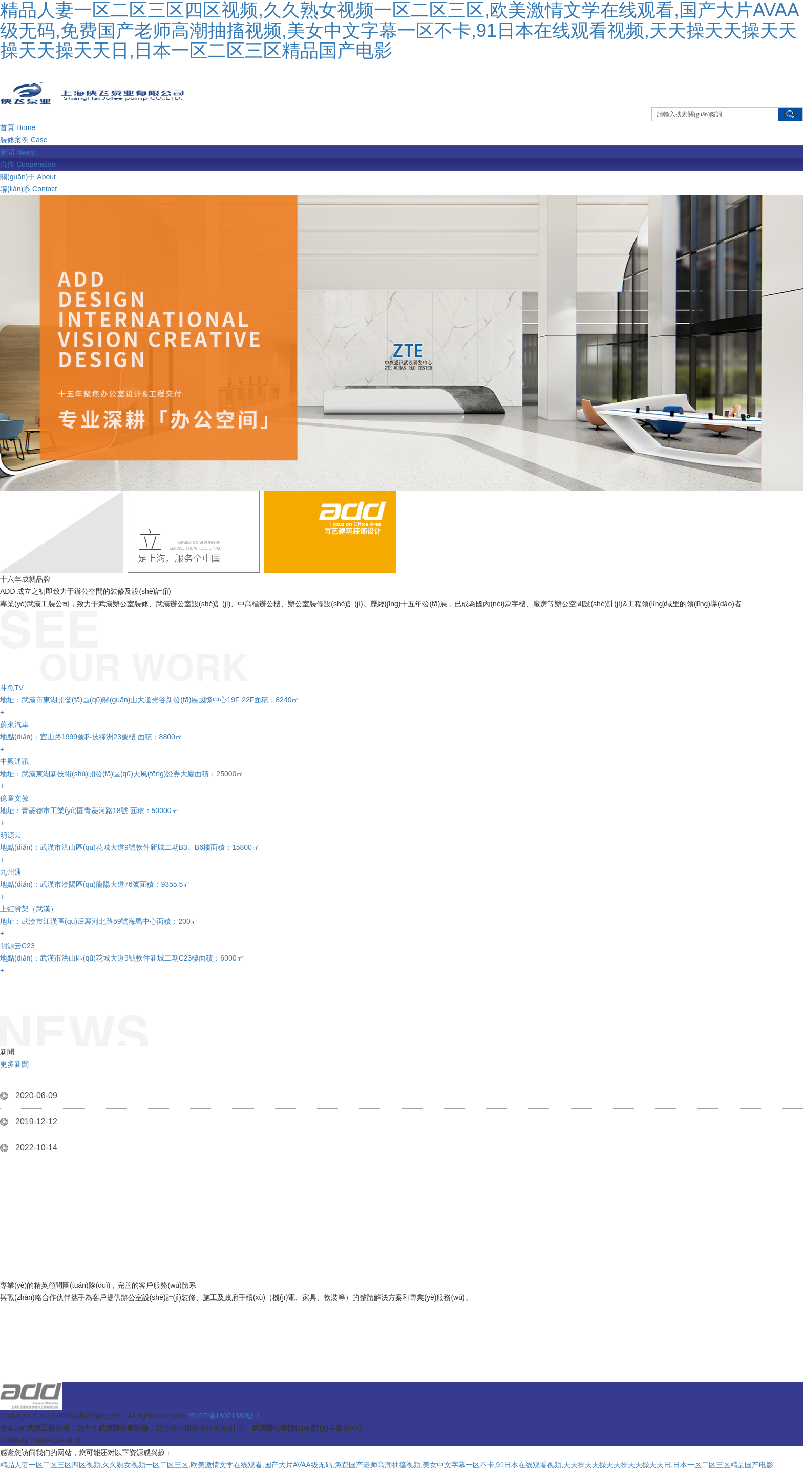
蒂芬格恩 (419, 1348)
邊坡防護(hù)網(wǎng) (586, 1348)
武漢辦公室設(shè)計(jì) (491, 1348)
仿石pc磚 (99, 1360)
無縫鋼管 (658, 1360)
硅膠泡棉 (281, 1360)
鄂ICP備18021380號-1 (225, 1416)
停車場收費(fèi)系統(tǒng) (357, 1360)
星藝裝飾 (506, 1360)
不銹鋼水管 (148, 1360)
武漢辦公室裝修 (33, 1336)
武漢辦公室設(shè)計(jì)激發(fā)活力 (296, 1336)
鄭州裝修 (91, 1336)
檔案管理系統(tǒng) (217, 1360)
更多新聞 (14, 1064)
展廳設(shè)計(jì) (599, 1360)
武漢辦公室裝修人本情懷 (661, 1336)
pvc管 (545, 1360)
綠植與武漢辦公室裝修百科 (169, 1336)
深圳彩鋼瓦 (49, 1360)
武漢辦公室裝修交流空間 (419, 1336)
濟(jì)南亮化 (660, 1348)
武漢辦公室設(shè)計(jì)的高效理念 (540, 1336)
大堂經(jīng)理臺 (723, 1348)
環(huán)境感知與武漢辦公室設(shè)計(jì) (95, 1348)
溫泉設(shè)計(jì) (446, 1360)
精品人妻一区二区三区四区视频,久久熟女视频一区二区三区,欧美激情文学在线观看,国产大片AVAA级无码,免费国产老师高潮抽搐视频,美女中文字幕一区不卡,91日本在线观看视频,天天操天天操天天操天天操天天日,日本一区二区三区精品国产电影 (386, 1465)
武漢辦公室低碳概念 (353, 1348)
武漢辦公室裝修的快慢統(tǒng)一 (243, 1348)
